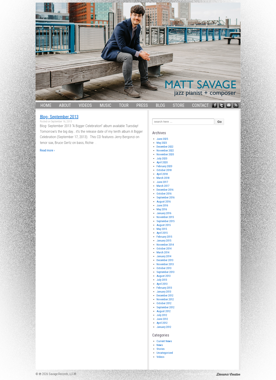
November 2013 (165, 264)
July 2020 (162, 158)
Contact (200, 105)
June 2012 (162, 319)
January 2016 (164, 213)
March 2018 (163, 177)
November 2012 (165, 299)
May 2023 (162, 142)
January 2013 (164, 291)
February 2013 (164, 287)
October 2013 (164, 268)
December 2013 (165, 260)
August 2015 (164, 225)
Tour (124, 105)
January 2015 (164, 240)
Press (142, 105)
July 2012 (162, 315)
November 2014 (165, 244)
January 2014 (164, 256)
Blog (160, 105)
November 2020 (165, 154)
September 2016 (165, 197)
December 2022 (165, 146)
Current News (164, 341)
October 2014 (164, 248)
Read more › (47, 150)
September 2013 (165, 272)
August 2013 (164, 275)
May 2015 (162, 228)
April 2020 (162, 162)
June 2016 (162, 205)
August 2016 (164, 201)
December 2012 (165, 295)
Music (105, 105)
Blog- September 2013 (59, 116)
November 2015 (165, 217)
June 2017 (162, 182)
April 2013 (162, 283)
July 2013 (162, 279)
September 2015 (165, 221)
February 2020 (164, 166)
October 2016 (164, 193)
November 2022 (165, 150)
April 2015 (162, 232)
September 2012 (165, 307)
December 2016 (165, 189)
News (160, 345)
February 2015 (164, 236)
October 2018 (164, 170)
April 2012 (162, 322)
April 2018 (162, 174)
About (65, 105)
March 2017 (163, 185)
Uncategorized (165, 352)
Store (178, 105)
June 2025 (162, 138)
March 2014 (163, 252)
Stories (161, 348)
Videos (85, 105)
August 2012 (164, 311)
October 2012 (164, 303)
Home (45, 105)
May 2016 (162, 209)
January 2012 (164, 327)
